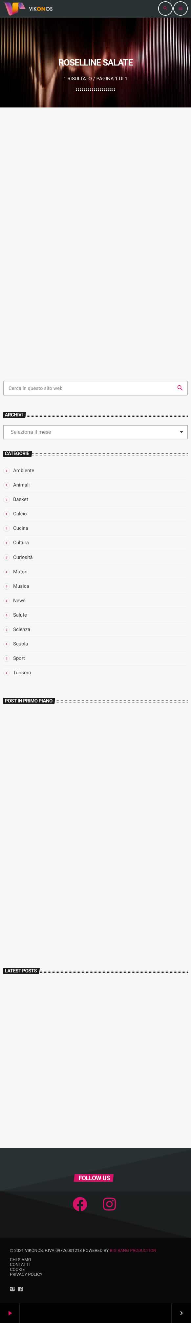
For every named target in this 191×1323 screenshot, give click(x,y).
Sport (19, 658)
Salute (20, 615)
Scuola (20, 644)
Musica (21, 586)
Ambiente (23, 470)
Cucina (20, 528)
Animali (21, 485)
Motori (20, 572)
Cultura (21, 543)
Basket (20, 499)
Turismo (22, 673)
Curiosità (23, 557)
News (19, 601)
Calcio (20, 514)
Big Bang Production (133, 1250)
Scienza (21, 629)
